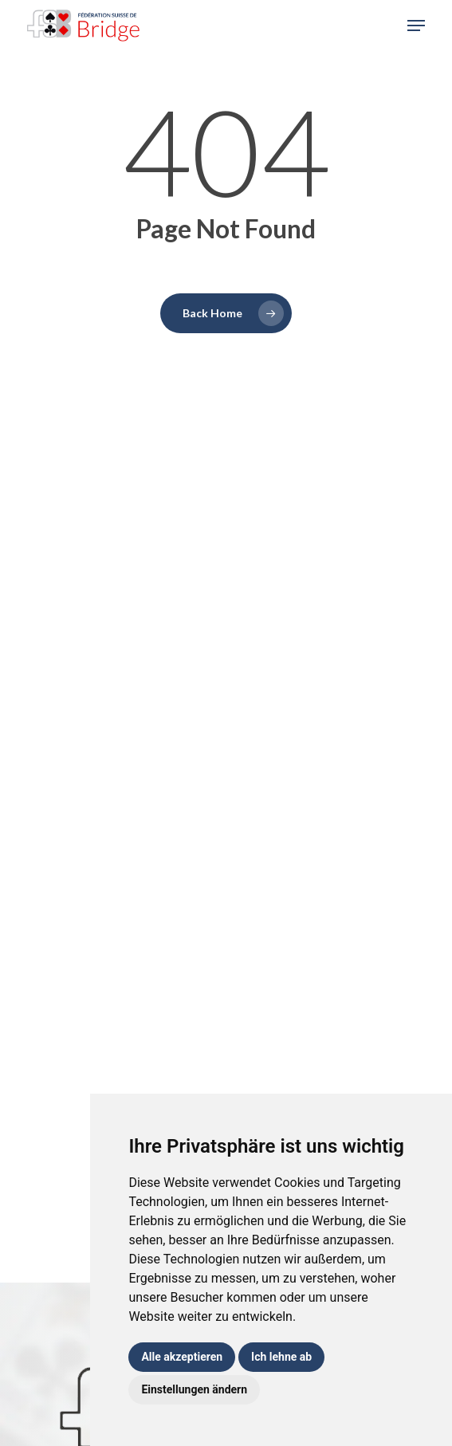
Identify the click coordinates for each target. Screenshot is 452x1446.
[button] (416, 25)
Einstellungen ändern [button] (194, 1389)
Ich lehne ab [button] (281, 1356)
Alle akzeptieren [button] (181, 1356)
